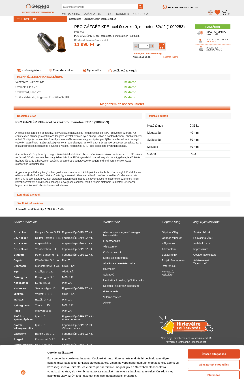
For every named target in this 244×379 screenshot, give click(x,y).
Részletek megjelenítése (63, 345)
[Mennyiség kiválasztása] (144, 46)
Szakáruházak (202, 232)
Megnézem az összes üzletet (122, 104)
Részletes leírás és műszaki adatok (91, 40)
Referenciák (169, 265)
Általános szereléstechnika (119, 263)
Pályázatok (168, 243)
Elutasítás (213, 317)
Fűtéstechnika (111, 240)
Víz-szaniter (110, 246)
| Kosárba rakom (170, 57)
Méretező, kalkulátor (168, 273)
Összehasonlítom (62, 70)
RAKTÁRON (212, 26)
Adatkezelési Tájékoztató (201, 262)
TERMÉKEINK (25, 19)
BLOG (108, 14)
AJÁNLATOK (92, 14)
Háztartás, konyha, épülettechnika (123, 280)
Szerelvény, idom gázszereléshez (100, 19)
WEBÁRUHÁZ (71, 14)
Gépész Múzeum (172, 237)
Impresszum (200, 249)
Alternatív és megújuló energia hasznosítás (121, 234)
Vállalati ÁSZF (202, 243)
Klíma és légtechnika (115, 257)
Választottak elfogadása (213, 306)
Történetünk (169, 249)
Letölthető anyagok (122, 70)
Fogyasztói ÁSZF (203, 237)
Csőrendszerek (112, 252)
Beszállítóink (169, 254)
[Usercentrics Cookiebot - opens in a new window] (23, 346)
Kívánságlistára (29, 70)
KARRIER (122, 14)
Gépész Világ (170, 232)
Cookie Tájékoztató (205, 254)
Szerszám (109, 268)
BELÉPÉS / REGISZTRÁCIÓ (180, 7)
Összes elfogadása (214, 296)
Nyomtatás (92, 70)
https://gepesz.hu (98, 372)
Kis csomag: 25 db (142, 57)
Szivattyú (108, 274)
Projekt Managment (173, 260)
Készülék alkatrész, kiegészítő (121, 285)
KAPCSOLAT (141, 14)
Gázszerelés (75, 19)
